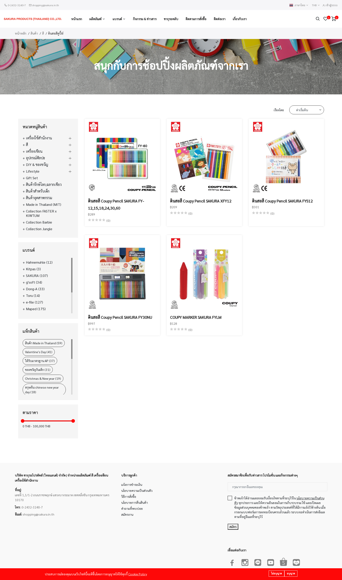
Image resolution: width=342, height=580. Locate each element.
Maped (36, 309)
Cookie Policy (137, 574)
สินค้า (34, 33)
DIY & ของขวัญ (37, 164)
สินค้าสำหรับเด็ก (37, 191)
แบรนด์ (117, 19)
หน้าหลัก (20, 33)
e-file (34, 302)
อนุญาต (291, 573)
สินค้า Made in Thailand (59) (43, 343)
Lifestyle (32, 171)
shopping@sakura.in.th (45, 5)
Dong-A (35, 289)
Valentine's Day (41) (38, 352)
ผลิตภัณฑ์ (95, 19)
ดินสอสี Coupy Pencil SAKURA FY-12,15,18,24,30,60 (116, 204)
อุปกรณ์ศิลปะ (35, 158)
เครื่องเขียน (34, 151)
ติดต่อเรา (219, 19)
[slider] (22, 421)
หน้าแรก (76, 19)
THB (316, 5)
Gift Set (32, 178)
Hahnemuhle (39, 262)
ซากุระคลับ (171, 19)
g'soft (34, 282)
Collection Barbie (39, 222)
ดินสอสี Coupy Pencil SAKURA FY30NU (120, 317)
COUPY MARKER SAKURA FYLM (195, 317)
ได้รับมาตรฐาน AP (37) (40, 361)
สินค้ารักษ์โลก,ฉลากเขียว (44, 184)
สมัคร (232, 527)
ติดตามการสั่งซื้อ (196, 19)
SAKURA (37, 275)
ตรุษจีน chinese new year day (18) (42, 389)
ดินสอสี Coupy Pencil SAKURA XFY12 (200, 200)
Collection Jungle (39, 229)
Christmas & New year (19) (43, 378)
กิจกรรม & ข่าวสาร (144, 19)
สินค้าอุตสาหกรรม (39, 198)
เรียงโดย (279, 110)
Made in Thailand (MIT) (43, 204)
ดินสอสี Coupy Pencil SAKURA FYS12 (282, 200)
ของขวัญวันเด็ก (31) (37, 370)
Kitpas (33, 269)
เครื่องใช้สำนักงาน (39, 138)
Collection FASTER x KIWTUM (41, 213)
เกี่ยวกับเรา (240, 19)
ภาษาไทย (299, 5)
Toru (33, 295)
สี (43, 33)
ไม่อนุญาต (276, 573)
